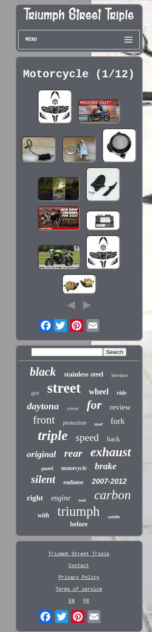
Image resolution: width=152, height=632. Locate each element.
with (43, 515)
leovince (119, 375)
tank (82, 500)
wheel (99, 391)
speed (87, 437)
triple (53, 435)
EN (71, 601)
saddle (114, 516)
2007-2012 (109, 481)
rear (73, 453)
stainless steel (83, 374)
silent (43, 479)
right (35, 498)
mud (98, 423)
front (44, 419)
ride (121, 392)
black (43, 371)
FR (86, 601)
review (120, 407)
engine (61, 498)
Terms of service (79, 589)
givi (35, 393)
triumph (79, 511)
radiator (73, 482)
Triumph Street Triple (78, 554)
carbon (112, 494)
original (41, 454)
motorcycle (74, 468)
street (64, 388)
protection (74, 423)
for (94, 404)
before (79, 524)
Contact (79, 566)
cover (73, 408)
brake (106, 466)
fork (118, 421)
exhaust (110, 452)
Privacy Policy (78, 578)
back (113, 439)
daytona (43, 406)
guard (47, 468)
